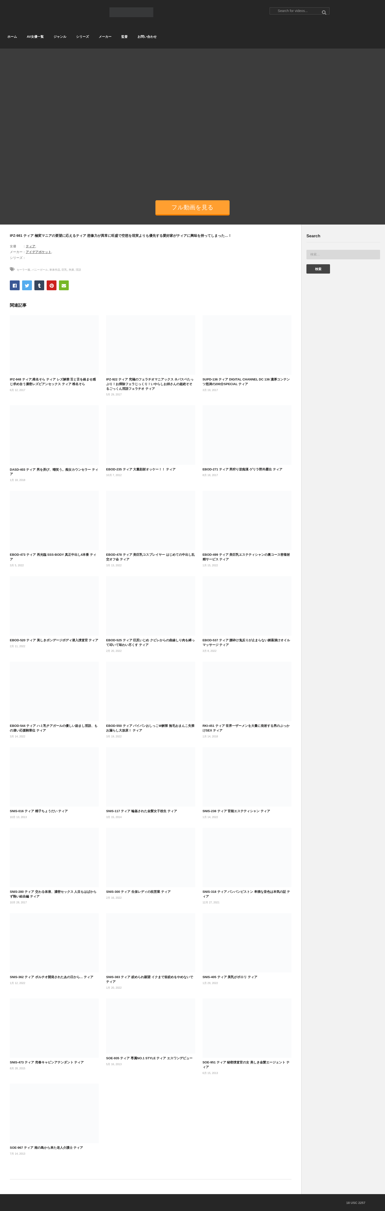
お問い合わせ (147, 36)
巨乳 (64, 269)
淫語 (78, 269)
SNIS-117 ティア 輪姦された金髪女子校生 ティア (141, 811)
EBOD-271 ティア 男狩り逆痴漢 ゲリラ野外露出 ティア (242, 469)
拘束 (71, 269)
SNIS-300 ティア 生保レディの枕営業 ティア (138, 892)
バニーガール (40, 269)
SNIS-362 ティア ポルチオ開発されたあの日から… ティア (51, 977)
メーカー (105, 36)
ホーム (12, 36)
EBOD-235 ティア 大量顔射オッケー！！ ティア (140, 469)
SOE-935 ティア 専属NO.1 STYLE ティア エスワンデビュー (149, 1058)
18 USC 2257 (355, 1203)
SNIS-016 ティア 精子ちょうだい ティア (39, 811)
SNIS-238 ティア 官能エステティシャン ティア (236, 811)
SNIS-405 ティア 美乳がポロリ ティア (230, 977)
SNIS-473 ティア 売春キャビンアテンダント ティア (47, 1062)
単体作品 (54, 269)
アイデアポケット (38, 252)
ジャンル (60, 36)
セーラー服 (23, 269)
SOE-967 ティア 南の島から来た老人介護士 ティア (46, 1147)
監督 (124, 36)
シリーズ (82, 36)
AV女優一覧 (35, 36)
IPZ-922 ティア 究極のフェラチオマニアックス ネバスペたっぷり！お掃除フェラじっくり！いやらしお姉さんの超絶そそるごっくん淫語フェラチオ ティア (149, 384)
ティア (30, 246)
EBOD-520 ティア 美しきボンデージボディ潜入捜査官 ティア (54, 640)
